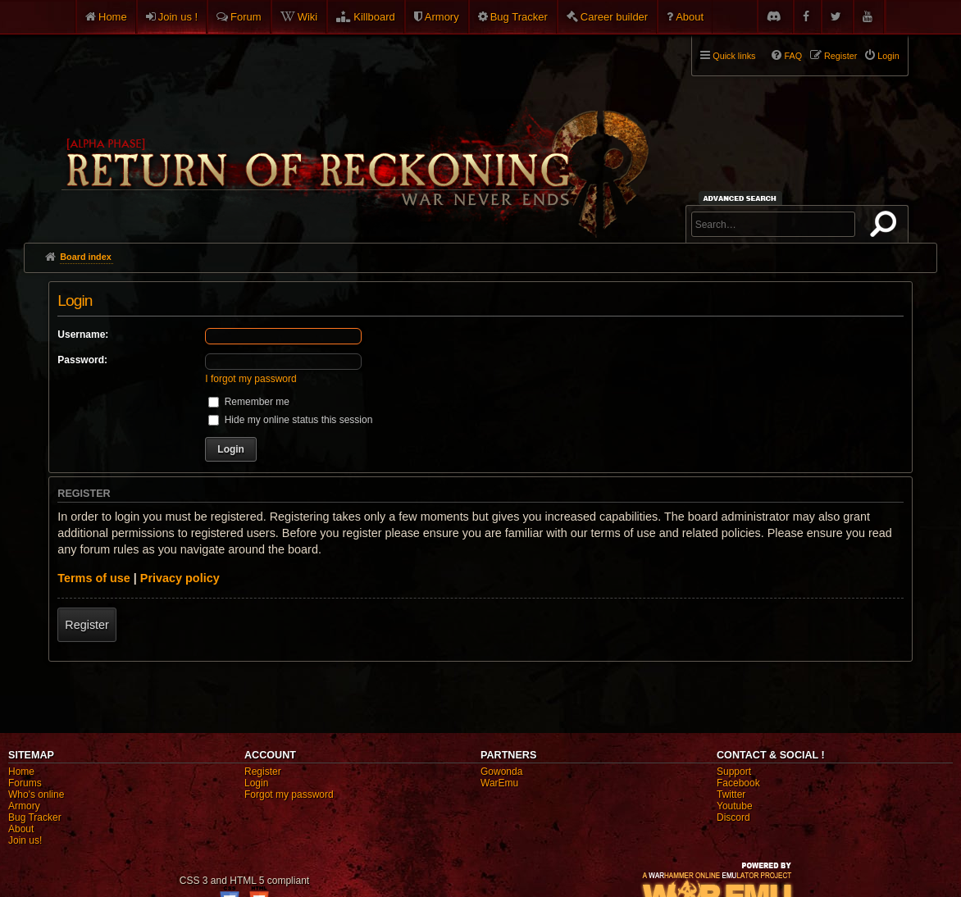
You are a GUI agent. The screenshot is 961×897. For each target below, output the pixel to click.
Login (256, 783)
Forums (25, 783)
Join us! (25, 840)
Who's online (36, 794)
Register (87, 624)
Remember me (248, 402)
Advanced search (742, 198)
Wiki (308, 17)
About (690, 17)
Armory (442, 17)
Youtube (735, 806)
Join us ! (178, 17)
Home (112, 17)
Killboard (374, 17)
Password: (82, 360)
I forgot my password (250, 379)
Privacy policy (180, 578)
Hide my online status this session (290, 420)
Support (734, 771)
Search (886, 227)
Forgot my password (289, 794)
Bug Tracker (519, 17)
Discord (733, 817)
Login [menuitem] (888, 56)
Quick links (734, 56)
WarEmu (499, 783)
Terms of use (93, 578)
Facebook (738, 783)
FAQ (793, 56)
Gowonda (501, 771)
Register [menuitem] (840, 56)
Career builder (614, 17)
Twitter (731, 794)
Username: (82, 334)
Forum (246, 17)
